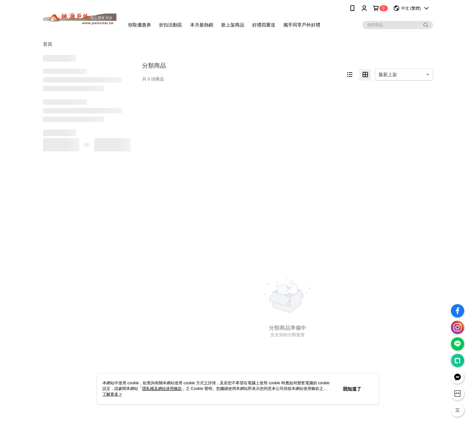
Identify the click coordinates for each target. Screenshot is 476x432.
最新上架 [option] (387, 74)
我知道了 (352, 389)
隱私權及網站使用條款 (162, 388)
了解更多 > (112, 394)
